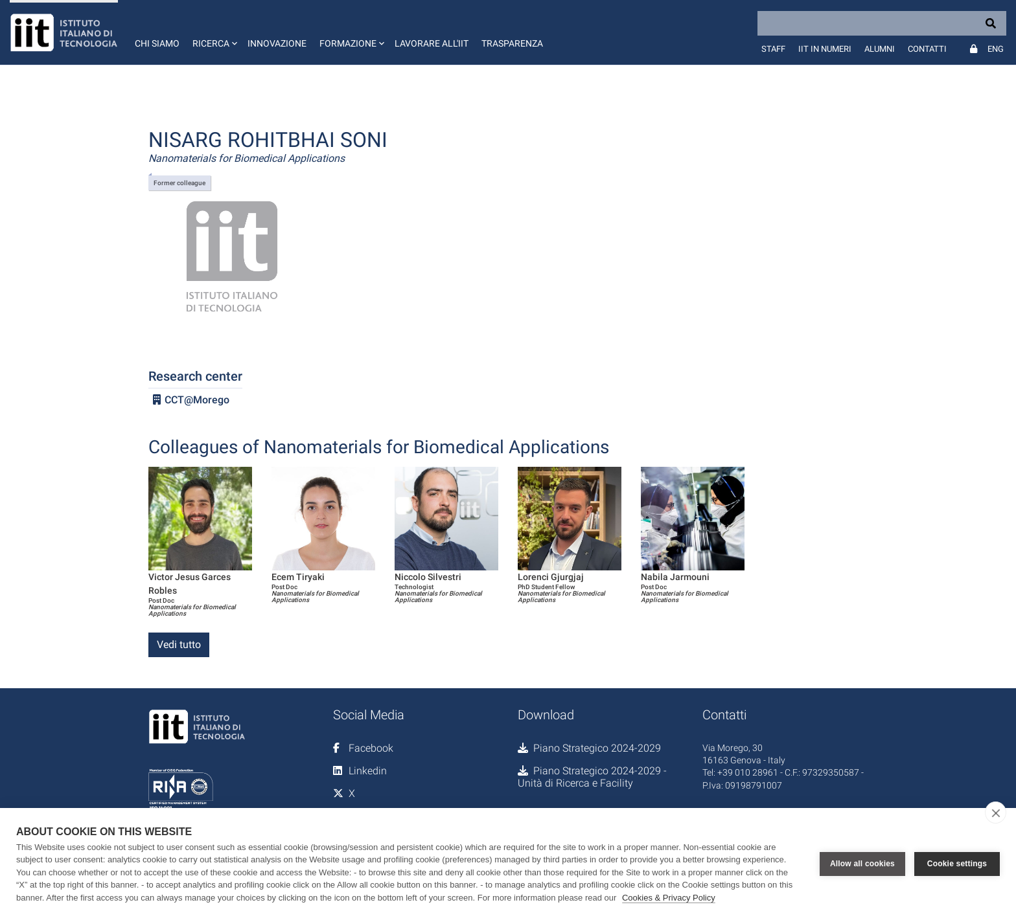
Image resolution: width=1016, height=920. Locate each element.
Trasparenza (512, 43)
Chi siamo (157, 43)
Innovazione (277, 43)
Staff (773, 49)
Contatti (927, 49)
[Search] (881, 23)
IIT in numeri (824, 49)
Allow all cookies (862, 863)
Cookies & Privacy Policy (668, 898)
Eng (995, 49)
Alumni (879, 49)
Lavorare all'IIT (431, 43)
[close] (995, 813)
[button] (213, 32)
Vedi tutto (179, 644)
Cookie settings (957, 863)
